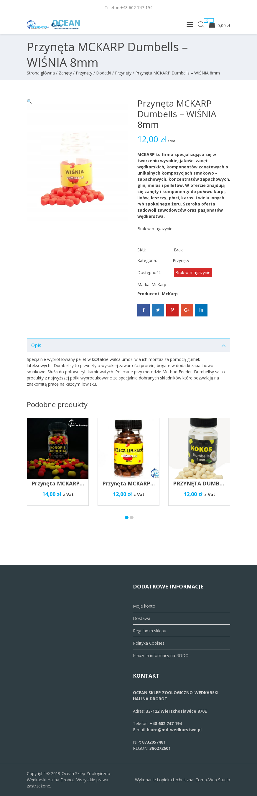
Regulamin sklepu (149, 631)
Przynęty (123, 73)
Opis (36, 345)
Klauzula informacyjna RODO (161, 655)
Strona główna (41, 73)
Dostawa (141, 618)
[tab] (128, 345)
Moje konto (144, 606)
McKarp (158, 284)
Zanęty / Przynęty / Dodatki (85, 73)
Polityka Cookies (148, 643)
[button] (29, 101)
